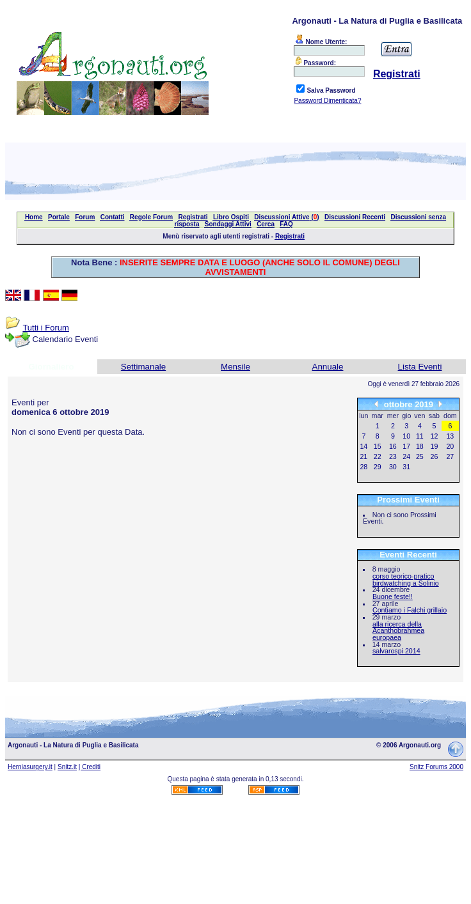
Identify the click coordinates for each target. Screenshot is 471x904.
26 (434, 456)
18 (420, 446)
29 (377, 467)
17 (406, 446)
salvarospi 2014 (396, 651)
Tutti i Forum (45, 327)
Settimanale (143, 366)
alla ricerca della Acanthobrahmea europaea (398, 630)
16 (393, 446)
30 (393, 467)
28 (363, 467)
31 (406, 467)
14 (363, 446)
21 (363, 456)
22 (377, 456)
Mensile (235, 366)
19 (434, 446)
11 (420, 436)
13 (450, 436)
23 (393, 456)
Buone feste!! (392, 596)
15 (377, 446)
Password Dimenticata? (327, 100)
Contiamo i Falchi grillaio (409, 610)
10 (406, 436)
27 (450, 456)
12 (434, 436)
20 (450, 446)
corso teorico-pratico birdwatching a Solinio (405, 579)
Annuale (328, 366)
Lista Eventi (420, 366)
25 (420, 456)
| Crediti (89, 766)
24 (406, 456)
